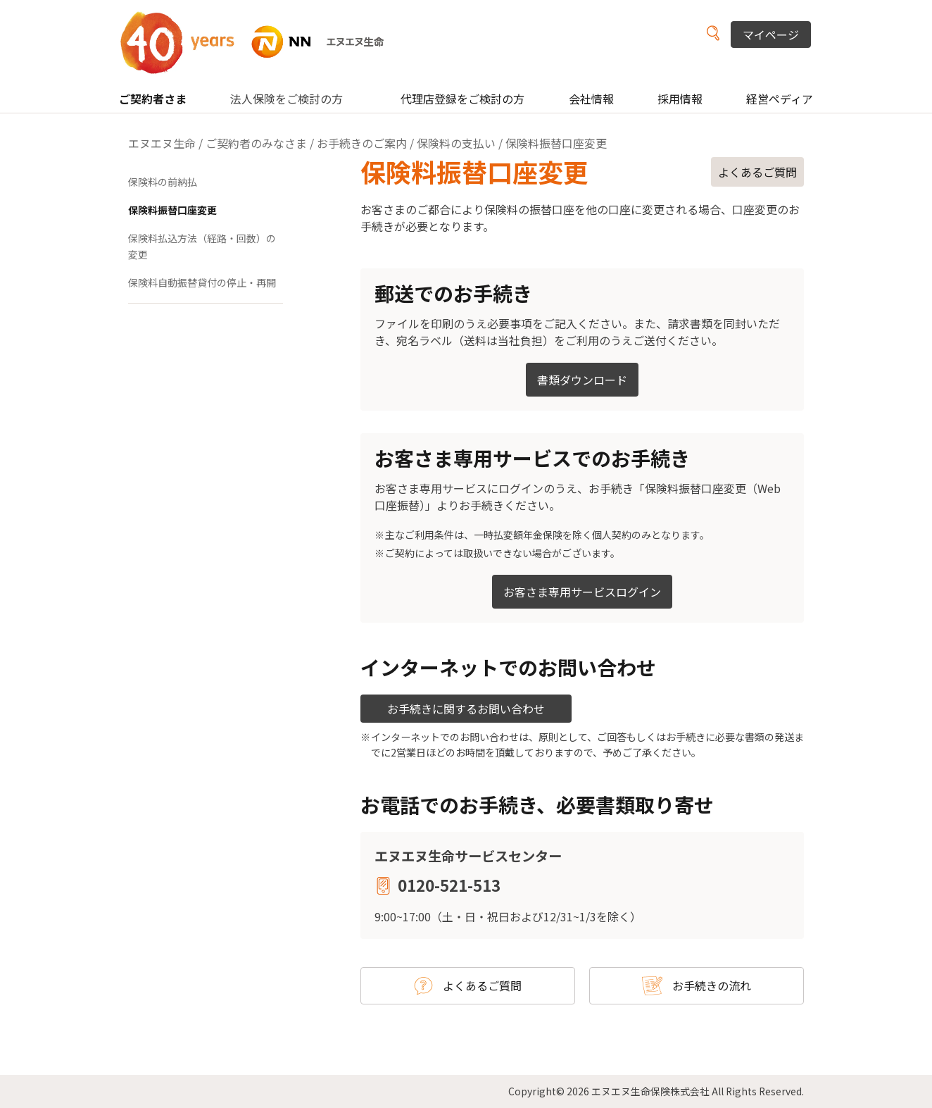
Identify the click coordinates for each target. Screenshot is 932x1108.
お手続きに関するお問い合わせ (466, 708)
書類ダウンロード (582, 379)
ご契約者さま (153, 98)
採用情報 (680, 98)
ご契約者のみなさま (256, 143)
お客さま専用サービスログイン (582, 591)
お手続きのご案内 (362, 143)
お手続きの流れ (711, 985)
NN (261, 42)
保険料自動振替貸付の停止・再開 (202, 282)
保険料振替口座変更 (172, 210)
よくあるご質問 (757, 171)
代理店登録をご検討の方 (462, 98)
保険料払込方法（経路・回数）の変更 (202, 246)
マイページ (771, 34)
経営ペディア (779, 98)
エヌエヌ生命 (162, 143)
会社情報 (591, 98)
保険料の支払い (456, 143)
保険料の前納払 (162, 182)
